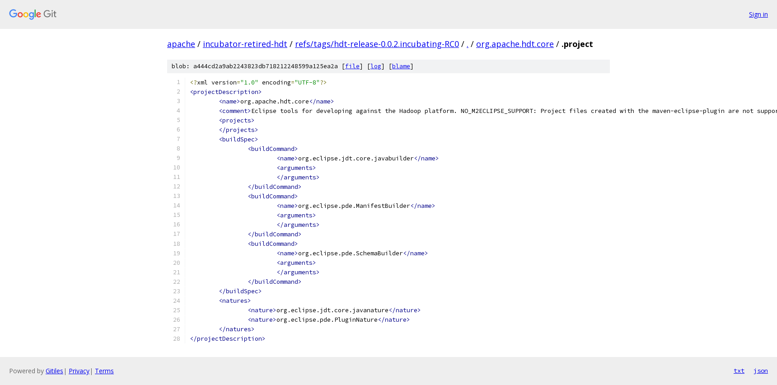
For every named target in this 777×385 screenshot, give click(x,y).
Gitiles (54, 370)
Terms (104, 370)
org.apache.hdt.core (515, 43)
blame (401, 66)
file (352, 66)
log (375, 66)
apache (181, 43)
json (761, 370)
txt (739, 370)
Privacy (79, 370)
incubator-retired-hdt (245, 43)
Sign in (758, 14)
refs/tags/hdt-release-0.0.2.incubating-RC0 (377, 43)
